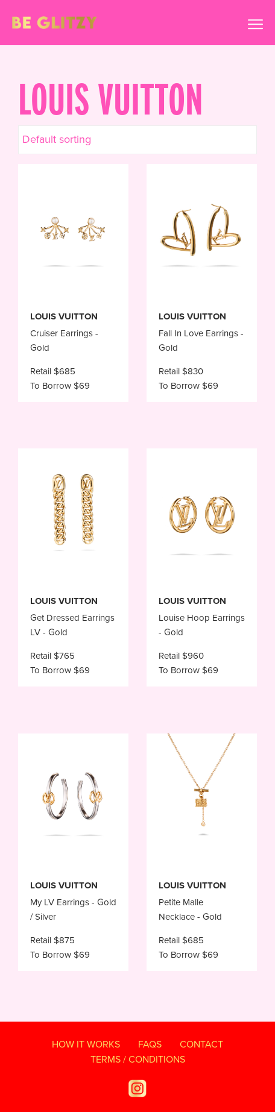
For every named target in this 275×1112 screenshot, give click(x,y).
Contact (201, 1044)
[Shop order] (137, 139)
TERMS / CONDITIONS (137, 1059)
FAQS (150, 1044)
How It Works (86, 1044)
